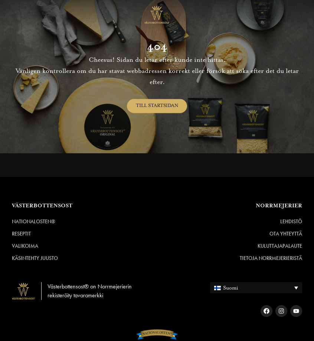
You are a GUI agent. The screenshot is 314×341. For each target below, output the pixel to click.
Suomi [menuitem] (230, 288)
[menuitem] (256, 287)
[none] (256, 287)
